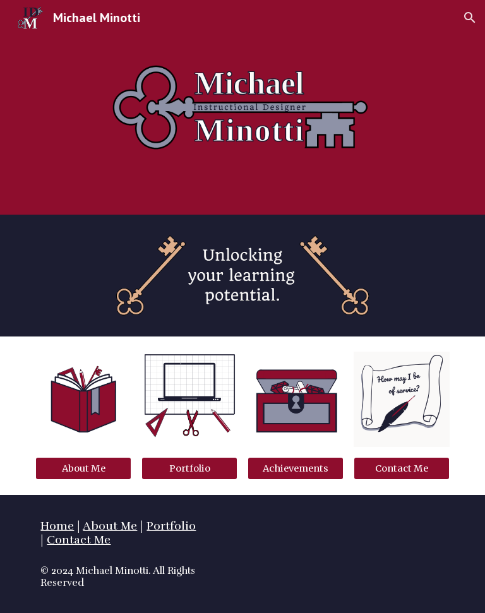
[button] (470, 18)
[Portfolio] (189, 468)
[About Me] (83, 468)
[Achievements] (295, 468)
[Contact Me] (401, 468)
